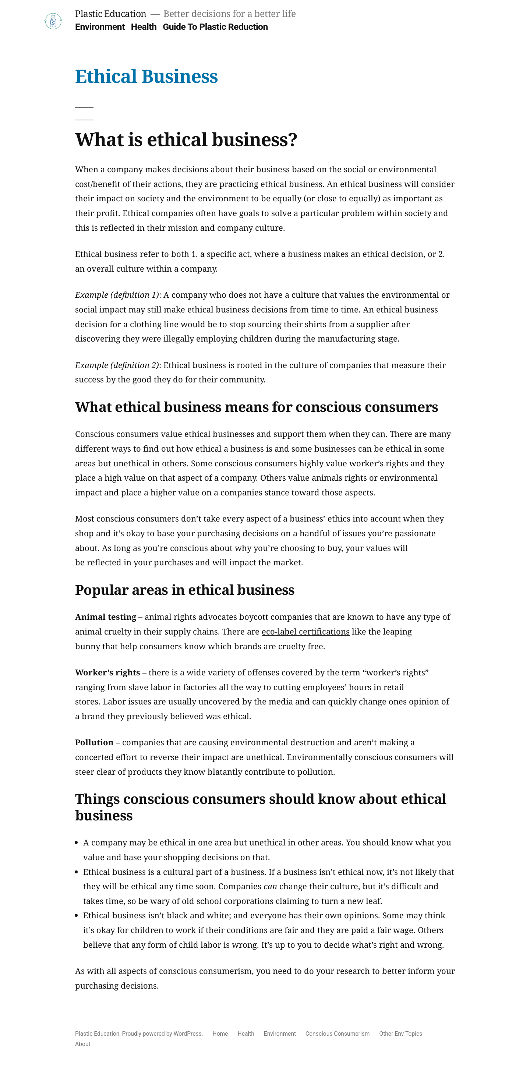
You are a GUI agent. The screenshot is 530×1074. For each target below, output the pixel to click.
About (83, 1044)
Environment (100, 26)
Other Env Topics (400, 1033)
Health (144, 26)
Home (220, 1033)
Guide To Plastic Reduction (215, 26)
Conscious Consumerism (337, 1033)
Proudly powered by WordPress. (163, 1033)
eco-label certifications (306, 631)
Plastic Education (110, 13)
